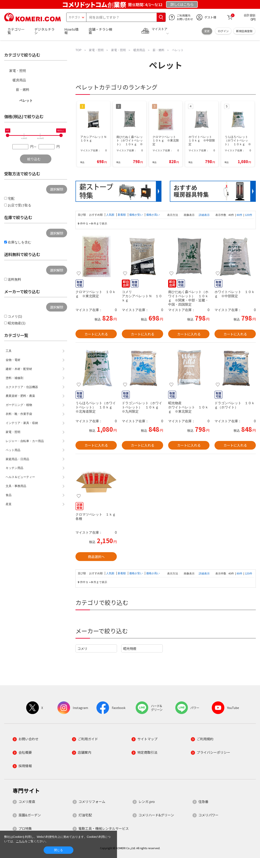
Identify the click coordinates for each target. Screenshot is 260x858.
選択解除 (56, 189)
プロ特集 (25, 828)
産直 (9, 504)
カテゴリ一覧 (16, 31)
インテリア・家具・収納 (22, 423)
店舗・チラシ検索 (100, 31)
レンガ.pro (146, 801)
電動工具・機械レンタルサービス (103, 828)
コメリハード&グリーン (156, 815)
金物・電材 (13, 360)
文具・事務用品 (16, 486)
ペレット (26, 100)
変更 (207, 31)
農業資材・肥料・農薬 (20, 395)
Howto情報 (71, 31)
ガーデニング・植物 (19, 405)
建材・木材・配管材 (19, 369)
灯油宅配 (85, 815)
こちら (20, 841)
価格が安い (136, 214)
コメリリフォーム (91, 801)
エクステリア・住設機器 (22, 387)
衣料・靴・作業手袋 (19, 414)
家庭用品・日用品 (17, 459)
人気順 (110, 214)
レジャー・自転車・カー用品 (25, 441)
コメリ (82, 648)
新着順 (122, 214)
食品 (9, 495)
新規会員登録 (244, 31)
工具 (9, 350)
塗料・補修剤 (14, 378)
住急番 (203, 801)
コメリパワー (208, 815)
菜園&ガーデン (29, 815)
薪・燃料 (22, 89)
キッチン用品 (14, 468)
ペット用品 (13, 450)
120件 (248, 214)
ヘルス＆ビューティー (20, 477)
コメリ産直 (26, 801)
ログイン (223, 31)
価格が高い (153, 214)
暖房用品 (19, 80)
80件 (239, 214)
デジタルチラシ (44, 31)
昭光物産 (129, 648)
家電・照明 (17, 71)
